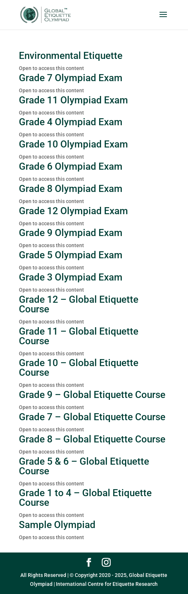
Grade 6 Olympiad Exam (70, 166)
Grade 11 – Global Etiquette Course (78, 336)
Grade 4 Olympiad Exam (70, 121)
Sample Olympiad (57, 524)
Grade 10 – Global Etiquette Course (78, 367)
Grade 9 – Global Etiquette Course (92, 394)
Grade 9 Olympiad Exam (70, 232)
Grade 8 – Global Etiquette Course (92, 439)
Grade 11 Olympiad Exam (73, 100)
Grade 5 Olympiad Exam (70, 255)
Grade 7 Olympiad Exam (70, 77)
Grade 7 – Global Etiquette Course (92, 416)
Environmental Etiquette (70, 55)
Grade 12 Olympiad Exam (73, 210)
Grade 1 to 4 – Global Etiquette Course (85, 497)
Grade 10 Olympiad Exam (73, 144)
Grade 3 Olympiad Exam (70, 277)
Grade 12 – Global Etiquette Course (78, 304)
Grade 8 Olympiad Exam (70, 188)
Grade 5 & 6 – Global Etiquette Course (84, 466)
